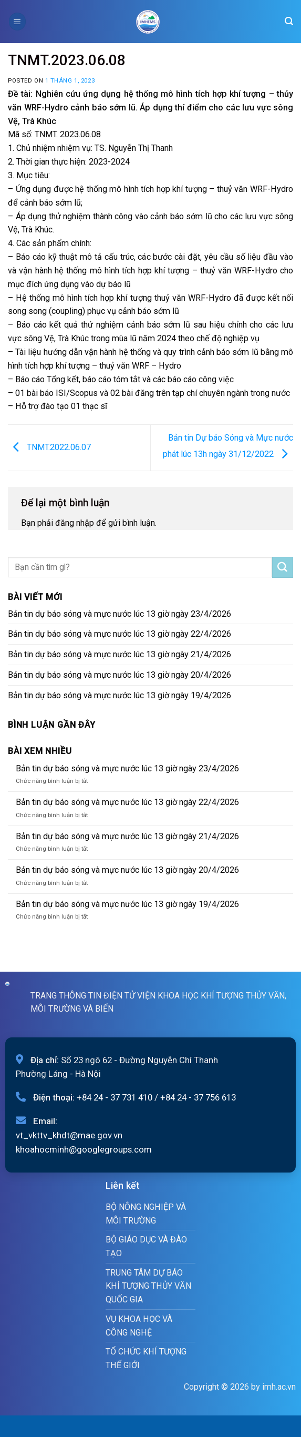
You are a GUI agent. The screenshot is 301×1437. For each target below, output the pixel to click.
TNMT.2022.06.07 (49, 447)
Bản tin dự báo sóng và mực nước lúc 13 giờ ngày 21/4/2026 (119, 654)
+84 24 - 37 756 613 (198, 1097)
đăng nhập (74, 523)
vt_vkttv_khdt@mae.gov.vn (69, 1135)
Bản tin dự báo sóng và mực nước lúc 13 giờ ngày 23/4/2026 (119, 614)
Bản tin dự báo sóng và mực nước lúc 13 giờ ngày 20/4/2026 (119, 675)
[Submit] (282, 567)
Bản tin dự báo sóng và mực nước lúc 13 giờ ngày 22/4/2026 (119, 634)
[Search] (289, 21)
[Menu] (17, 21)
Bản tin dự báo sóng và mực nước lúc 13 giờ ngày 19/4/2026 (119, 695)
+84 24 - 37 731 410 (114, 1097)
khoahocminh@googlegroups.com (84, 1149)
